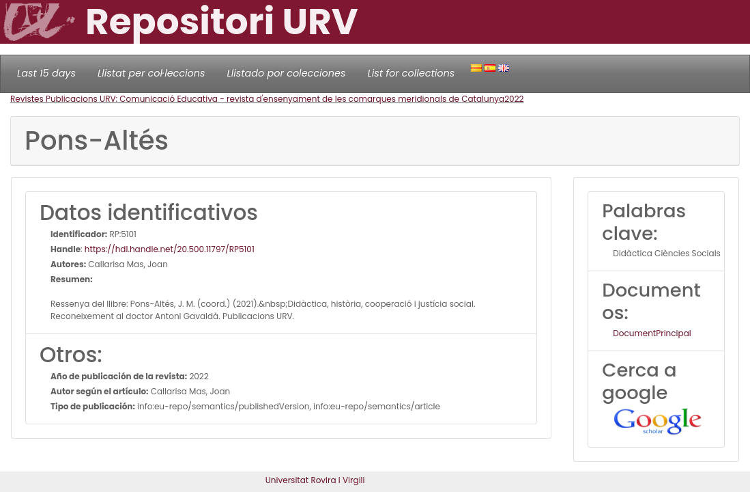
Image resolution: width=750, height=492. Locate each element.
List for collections (411, 73)
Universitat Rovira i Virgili (315, 480)
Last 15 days (46, 73)
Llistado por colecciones (286, 73)
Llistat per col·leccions (151, 73)
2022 (513, 99)
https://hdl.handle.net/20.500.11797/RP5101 (170, 249)
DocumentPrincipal (652, 333)
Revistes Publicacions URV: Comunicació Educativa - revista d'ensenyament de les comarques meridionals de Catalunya (257, 99)
